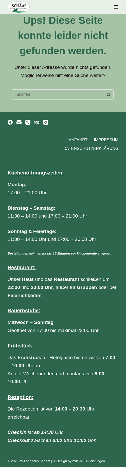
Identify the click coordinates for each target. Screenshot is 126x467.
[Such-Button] (108, 94)
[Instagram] (45, 122)
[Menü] (116, 7)
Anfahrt (78, 140)
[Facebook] (10, 122)
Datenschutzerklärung (91, 148)
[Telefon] (27, 122)
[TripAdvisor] (36, 122)
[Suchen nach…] (57, 94)
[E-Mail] (19, 122)
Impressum (106, 140)
